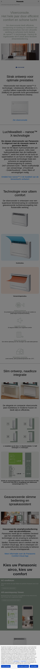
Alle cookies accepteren (23, 666)
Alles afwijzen (34, 666)
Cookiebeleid (16, 661)
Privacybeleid (23, 661)
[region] (20, 657)
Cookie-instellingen (6, 666)
